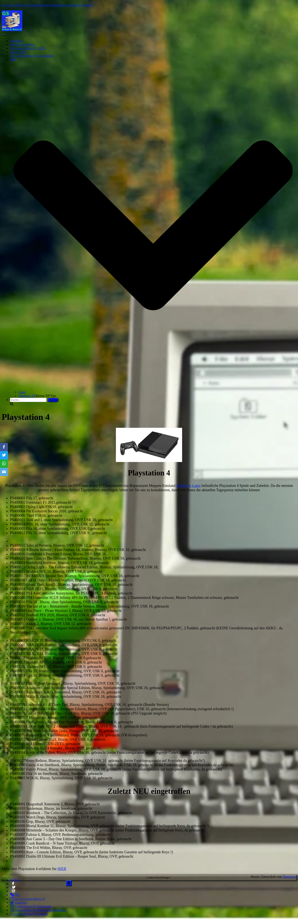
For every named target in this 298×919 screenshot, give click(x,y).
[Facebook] (4, 447)
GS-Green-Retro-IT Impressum (31, 906)
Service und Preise (22, 44)
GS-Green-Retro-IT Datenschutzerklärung (38, 910)
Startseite (16, 41)
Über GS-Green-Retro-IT (27, 899)
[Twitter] (4, 455)
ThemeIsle (289, 876)
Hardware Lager (188, 486)
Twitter (13, 888)
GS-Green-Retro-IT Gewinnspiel (32, 55)
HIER (62, 869)
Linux (22, 392)
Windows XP (27, 396)
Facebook (13, 885)
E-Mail (14, 880)
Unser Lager (18, 52)
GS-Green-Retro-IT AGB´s (28, 48)
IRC (15, 895)
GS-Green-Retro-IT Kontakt (28, 913)
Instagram (14, 892)
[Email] (4, 472)
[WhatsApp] (4, 464)
